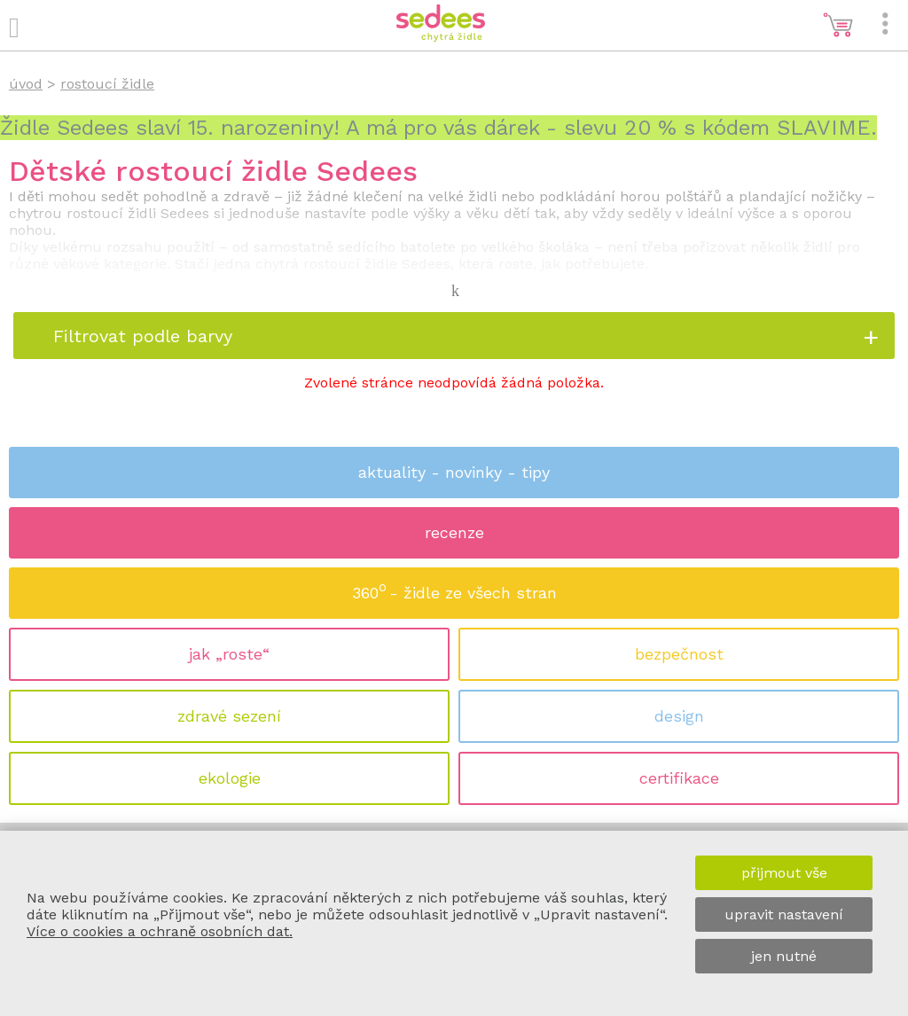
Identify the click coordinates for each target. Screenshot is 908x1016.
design (679, 716)
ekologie (230, 778)
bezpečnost (679, 654)
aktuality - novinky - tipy (454, 472)
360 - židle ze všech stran (454, 587)
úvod (26, 83)
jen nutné (784, 956)
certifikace (679, 778)
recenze (454, 532)
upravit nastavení (783, 914)
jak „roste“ (229, 654)
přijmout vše (784, 872)
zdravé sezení (229, 716)
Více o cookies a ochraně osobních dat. (160, 931)
